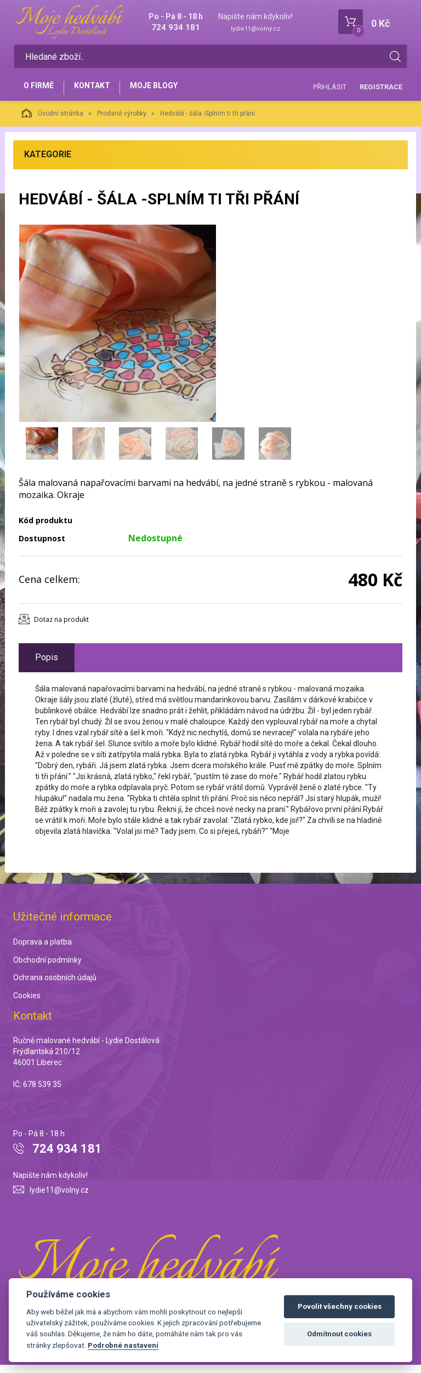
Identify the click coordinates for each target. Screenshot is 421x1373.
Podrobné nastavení (123, 1345)
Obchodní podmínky (47, 968)
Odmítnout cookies (339, 1334)
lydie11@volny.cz (255, 28)
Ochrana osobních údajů (54, 986)
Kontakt (99, 91)
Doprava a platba (42, 950)
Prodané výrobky (121, 121)
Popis (46, 665)
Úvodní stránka (52, 121)
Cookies (27, 1004)
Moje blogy (165, 91)
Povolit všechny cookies (340, 1306)
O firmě (41, 91)
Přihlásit (329, 91)
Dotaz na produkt (61, 627)
